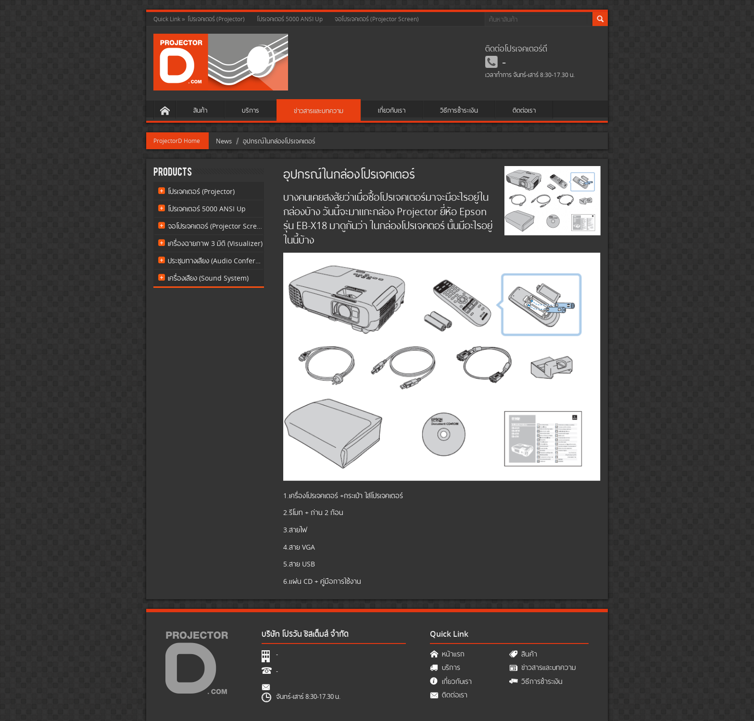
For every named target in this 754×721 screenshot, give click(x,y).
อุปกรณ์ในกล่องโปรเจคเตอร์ (279, 141)
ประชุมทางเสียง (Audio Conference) (215, 260)
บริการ (250, 110)
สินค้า (200, 110)
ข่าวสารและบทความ (318, 110)
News (224, 141)
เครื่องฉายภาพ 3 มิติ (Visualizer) (215, 243)
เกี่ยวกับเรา (391, 110)
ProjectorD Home (176, 141)
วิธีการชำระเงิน (459, 110)
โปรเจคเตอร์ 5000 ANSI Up (290, 19)
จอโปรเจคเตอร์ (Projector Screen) (377, 19)
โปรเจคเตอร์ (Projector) (216, 19)
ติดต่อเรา (524, 110)
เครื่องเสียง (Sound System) (208, 278)
